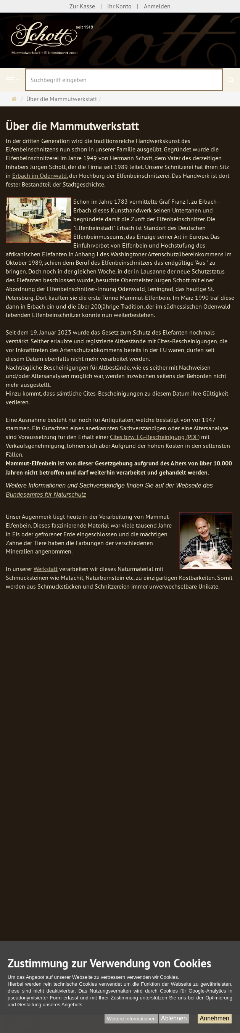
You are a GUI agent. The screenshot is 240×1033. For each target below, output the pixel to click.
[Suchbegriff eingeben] (124, 79)
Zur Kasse (82, 6)
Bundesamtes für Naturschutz (46, 494)
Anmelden (157, 6)
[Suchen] (231, 80)
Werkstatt (46, 569)
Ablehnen (174, 1018)
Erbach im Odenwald (39, 175)
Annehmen (214, 1018)
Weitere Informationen (131, 1019)
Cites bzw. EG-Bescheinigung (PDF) (155, 437)
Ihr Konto (119, 6)
